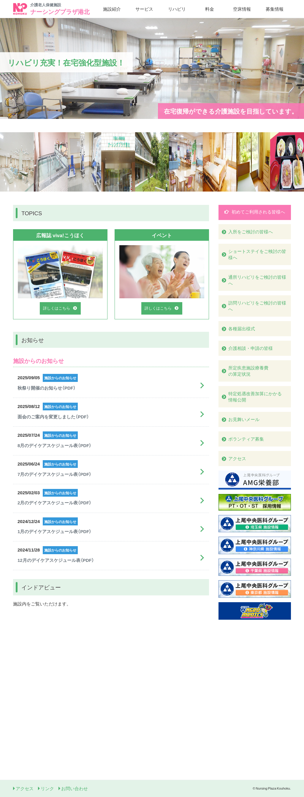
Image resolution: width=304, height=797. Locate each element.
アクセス (25, 788)
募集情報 (275, 9)
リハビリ (177, 9)
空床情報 (242, 9)
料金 (209, 9)
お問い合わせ (74, 788)
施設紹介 (112, 9)
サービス (144, 9)
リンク (47, 788)
